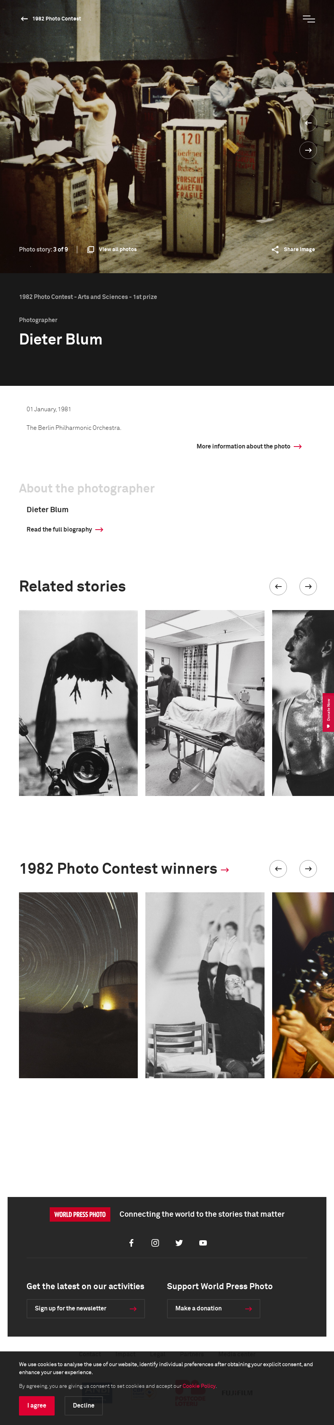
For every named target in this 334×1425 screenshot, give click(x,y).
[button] (278, 586)
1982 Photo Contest (56, 19)
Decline (84, 1406)
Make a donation (198, 1308)
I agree (36, 1406)
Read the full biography (59, 530)
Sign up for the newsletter (70, 1308)
